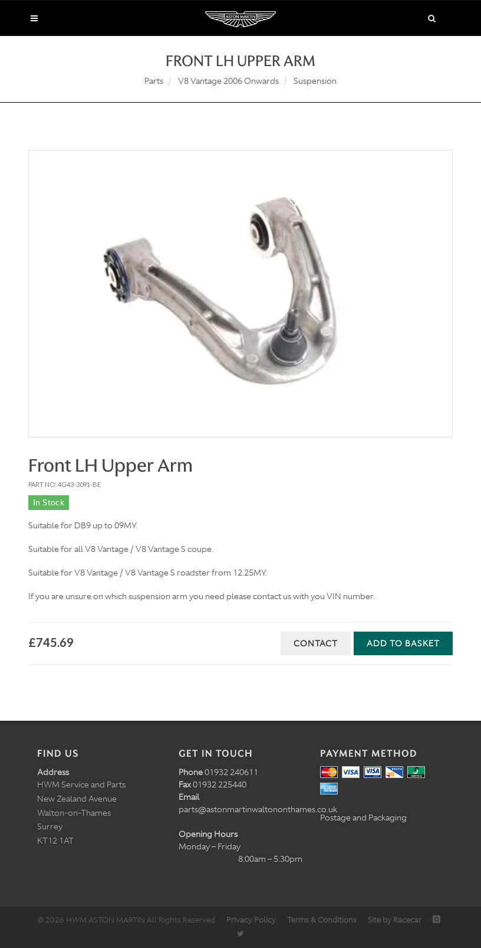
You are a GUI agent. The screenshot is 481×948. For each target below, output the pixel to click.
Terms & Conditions (322, 920)
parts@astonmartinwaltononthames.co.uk (258, 809)
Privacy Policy (251, 920)
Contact (316, 643)
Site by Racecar (394, 920)
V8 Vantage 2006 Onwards (228, 81)
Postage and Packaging (363, 817)
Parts (153, 81)
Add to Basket (403, 643)
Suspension (315, 81)
